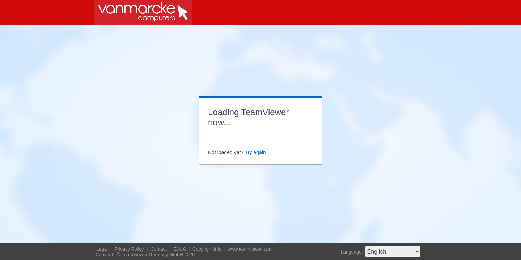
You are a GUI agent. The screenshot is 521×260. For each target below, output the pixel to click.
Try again (255, 152)
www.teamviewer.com (250, 249)
